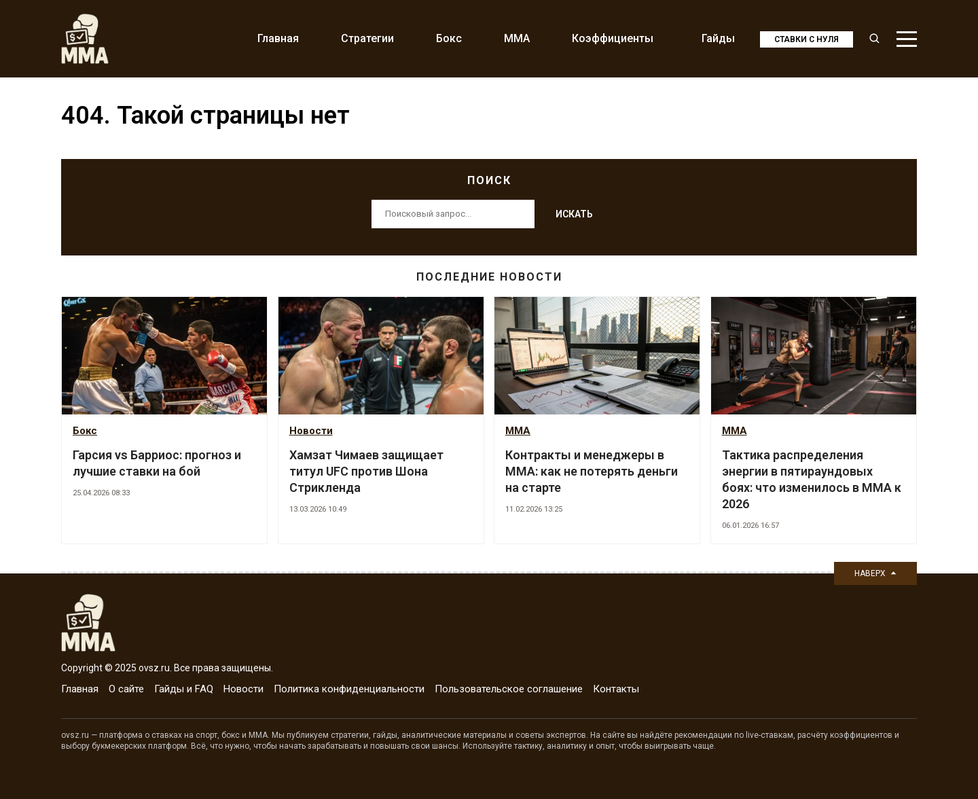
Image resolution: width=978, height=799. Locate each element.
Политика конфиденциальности (349, 689)
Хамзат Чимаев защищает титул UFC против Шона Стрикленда (366, 471)
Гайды (718, 38)
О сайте (126, 689)
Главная (278, 38)
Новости (311, 431)
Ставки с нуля (806, 39)
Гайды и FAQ (183, 689)
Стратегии (367, 38)
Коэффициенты (612, 38)
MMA (517, 38)
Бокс (449, 38)
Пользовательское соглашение (509, 689)
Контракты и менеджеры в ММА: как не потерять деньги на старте (591, 471)
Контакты (616, 689)
